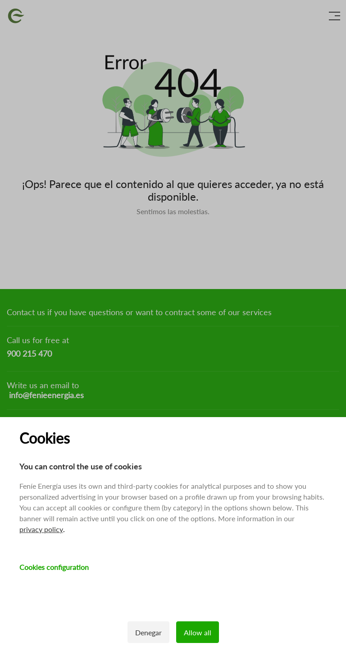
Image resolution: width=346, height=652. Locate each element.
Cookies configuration (54, 567)
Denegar (148, 632)
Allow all (197, 632)
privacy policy (41, 529)
